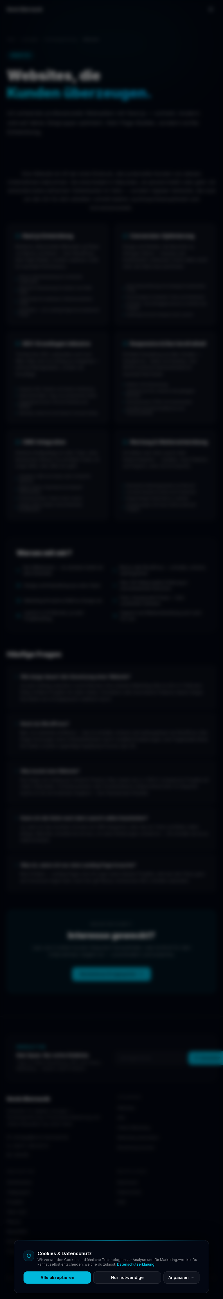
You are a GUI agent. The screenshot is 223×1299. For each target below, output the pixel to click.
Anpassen (181, 1277)
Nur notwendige (127, 1277)
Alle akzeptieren (57, 1277)
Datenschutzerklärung (135, 1264)
